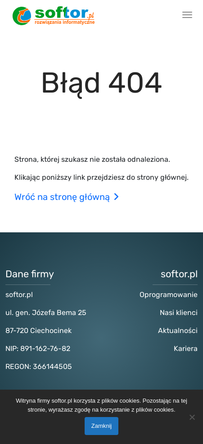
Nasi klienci (179, 312)
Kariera (186, 348)
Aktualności (178, 330)
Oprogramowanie (169, 294)
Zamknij (101, 425)
